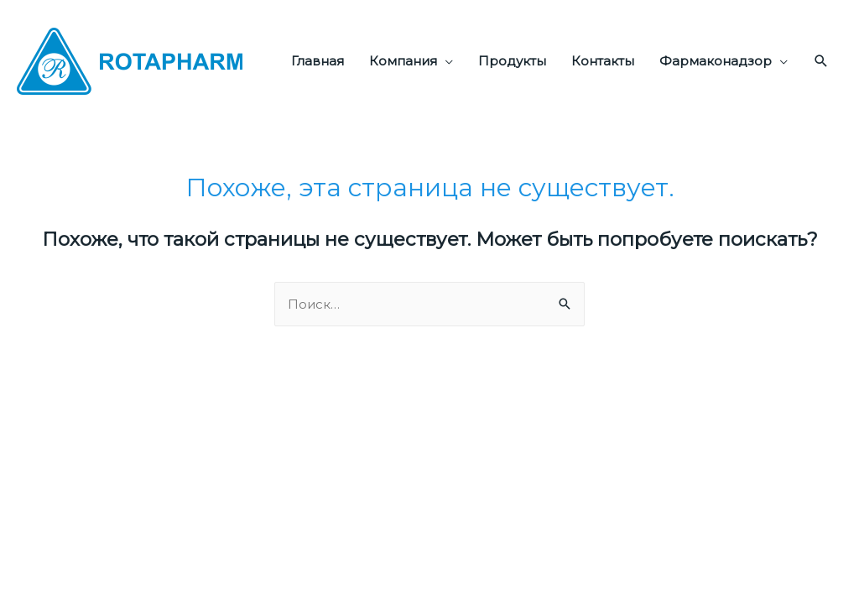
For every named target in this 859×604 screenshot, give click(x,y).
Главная (317, 61)
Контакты (602, 61)
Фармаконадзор (715, 61)
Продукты (512, 61)
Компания (403, 61)
